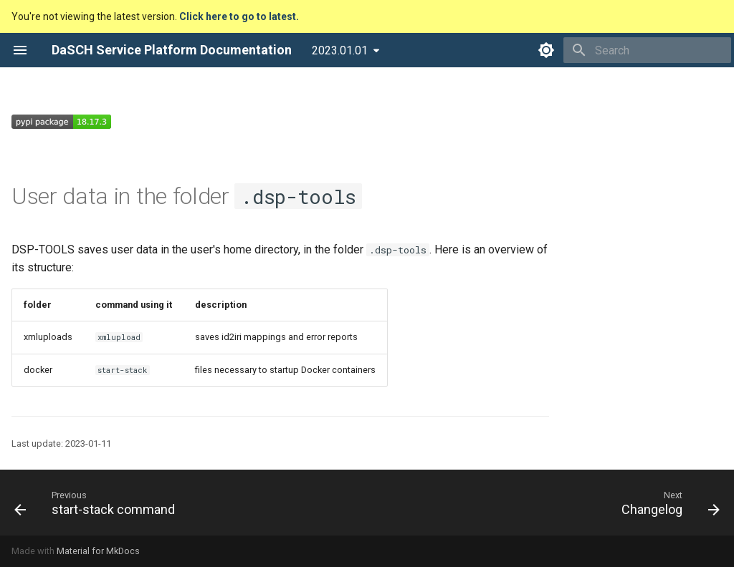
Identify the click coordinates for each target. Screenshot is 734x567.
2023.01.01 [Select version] (340, 50)
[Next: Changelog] (667, 502)
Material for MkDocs (98, 551)
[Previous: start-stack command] (98, 502)
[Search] (647, 50)
